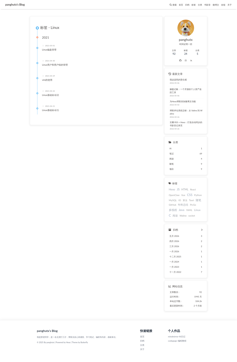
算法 (183, 200)
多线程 (171, 210)
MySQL (171, 200)
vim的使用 (47, 80)
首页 (142, 336)
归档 (142, 340)
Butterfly (84, 342)
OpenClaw (172, 195)
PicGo (192, 204)
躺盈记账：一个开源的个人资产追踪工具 (185, 91)
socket (190, 215)
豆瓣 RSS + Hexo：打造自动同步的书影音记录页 (185, 124)
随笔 (197, 200)
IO (178, 200)
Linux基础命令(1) (50, 110)
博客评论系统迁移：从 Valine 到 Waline (185, 112)
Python (196, 195)
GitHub (171, 204)
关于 (142, 349)
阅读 (173, 215)
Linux (196, 210)
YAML (188, 210)
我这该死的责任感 (176, 79)
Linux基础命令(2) (50, 95)
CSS (188, 195)
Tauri (190, 200)
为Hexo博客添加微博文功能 (181, 101)
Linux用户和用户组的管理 (55, 65)
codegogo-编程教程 (177, 340)
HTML (183, 189)
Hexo (170, 189)
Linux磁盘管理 (49, 49)
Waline (181, 215)
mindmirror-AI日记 (176, 336)
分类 (142, 345)
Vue (182, 195)
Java (180, 210)
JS (176, 189)
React (192, 189)
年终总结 (182, 204)
